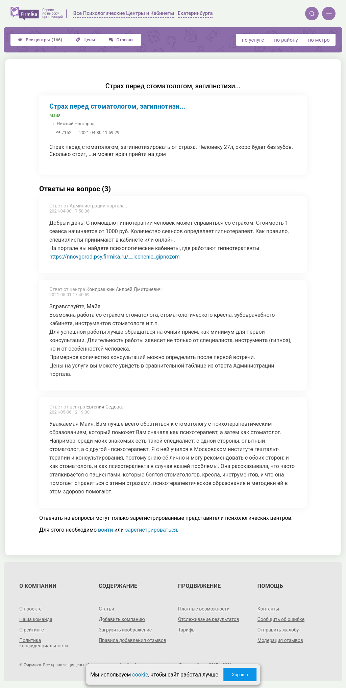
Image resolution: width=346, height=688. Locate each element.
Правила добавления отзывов (132, 640)
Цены (85, 39)
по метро (319, 40)
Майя (54, 115)
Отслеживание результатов (208, 619)
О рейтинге (31, 629)
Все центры (40, 39)
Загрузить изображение (125, 629)
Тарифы (187, 629)
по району (286, 40)
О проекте (30, 609)
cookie (140, 674)
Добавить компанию (122, 619)
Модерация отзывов (280, 640)
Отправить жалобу (278, 629)
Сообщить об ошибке (280, 619)
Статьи (106, 609)
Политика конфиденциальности (43, 643)
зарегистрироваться (151, 530)
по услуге (253, 40)
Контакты (268, 609)
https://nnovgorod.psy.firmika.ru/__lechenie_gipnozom (114, 256)
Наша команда (35, 619)
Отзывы (121, 39)
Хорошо (240, 674)
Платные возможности (203, 609)
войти (105, 530)
